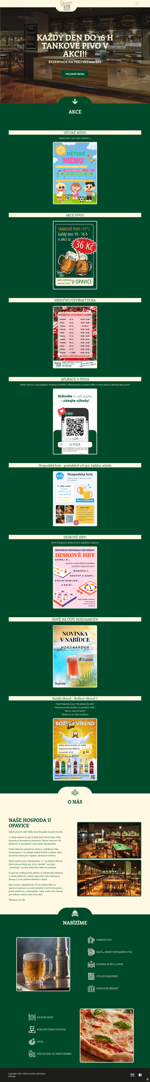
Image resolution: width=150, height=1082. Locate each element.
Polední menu (75, 74)
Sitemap (11, 1076)
